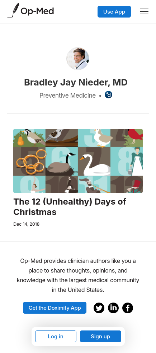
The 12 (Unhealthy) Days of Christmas (69, 207)
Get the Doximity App (55, 307)
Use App (114, 11)
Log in (55, 336)
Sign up (100, 336)
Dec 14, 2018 (26, 224)
